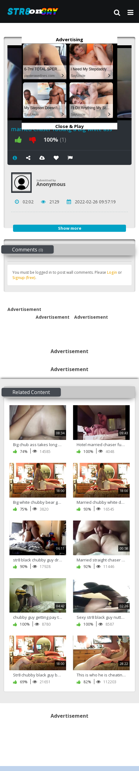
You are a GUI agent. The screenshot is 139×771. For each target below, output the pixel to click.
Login (112, 272)
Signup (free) (23, 277)
